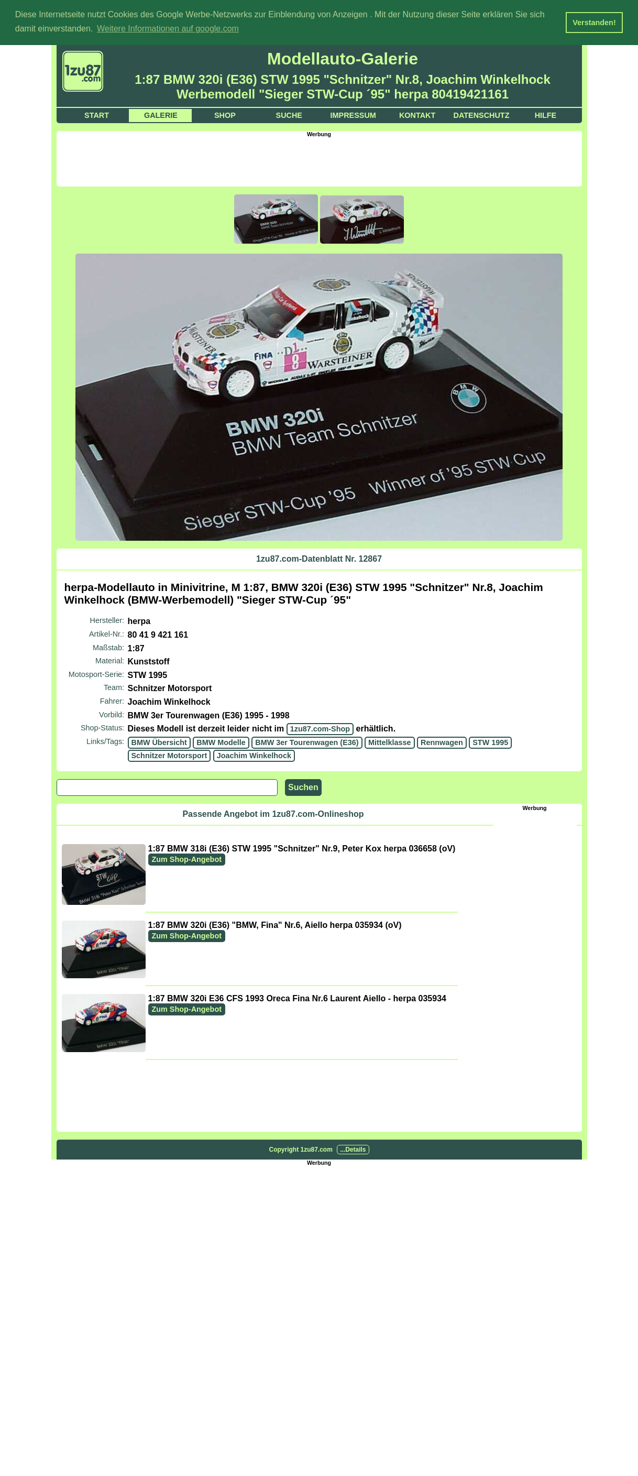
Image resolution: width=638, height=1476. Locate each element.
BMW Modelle (221, 742)
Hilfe (546, 115)
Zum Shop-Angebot (187, 859)
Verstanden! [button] (594, 22)
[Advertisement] (319, 160)
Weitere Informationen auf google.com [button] (168, 28)
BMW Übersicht (159, 742)
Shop (225, 115)
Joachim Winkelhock (254, 755)
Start (96, 115)
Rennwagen (442, 742)
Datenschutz (482, 115)
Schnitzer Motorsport (169, 755)
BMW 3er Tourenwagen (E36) (306, 742)
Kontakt (417, 115)
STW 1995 (490, 742)
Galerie (161, 115)
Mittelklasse (389, 742)
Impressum (353, 115)
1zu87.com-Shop (320, 728)
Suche (289, 115)
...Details (353, 1149)
